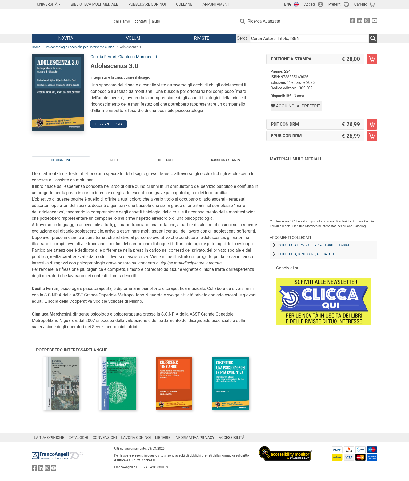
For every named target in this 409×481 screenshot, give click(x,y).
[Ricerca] (373, 38)
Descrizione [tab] (61, 160)
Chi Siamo (122, 21)
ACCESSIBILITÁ (231, 438)
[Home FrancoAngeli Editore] (67, 21)
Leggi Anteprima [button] (108, 124)
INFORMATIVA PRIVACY (195, 438)
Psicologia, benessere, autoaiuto (306, 254)
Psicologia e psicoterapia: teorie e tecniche (315, 245)
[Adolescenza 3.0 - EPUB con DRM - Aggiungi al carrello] (372, 136)
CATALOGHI (78, 438)
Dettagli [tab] (165, 160)
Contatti (140, 21)
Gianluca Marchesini (137, 56)
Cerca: (243, 38)
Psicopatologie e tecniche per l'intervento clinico (80, 47)
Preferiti (335, 4)
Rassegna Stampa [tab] (226, 160)
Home (36, 47)
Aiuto (156, 21)
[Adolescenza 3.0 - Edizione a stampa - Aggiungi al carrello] (372, 59)
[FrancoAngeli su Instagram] (367, 21)
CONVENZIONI (105, 438)
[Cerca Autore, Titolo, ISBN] (309, 38)
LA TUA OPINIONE (49, 438)
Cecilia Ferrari (103, 56)
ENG (287, 4)
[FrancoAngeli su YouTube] (374, 21)
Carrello (360, 4)
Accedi (310, 4)
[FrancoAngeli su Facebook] (352, 21)
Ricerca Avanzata (264, 21)
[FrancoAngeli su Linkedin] (359, 21)
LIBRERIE (162, 438)
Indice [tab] (114, 160)
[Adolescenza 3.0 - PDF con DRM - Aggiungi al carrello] (372, 124)
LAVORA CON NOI (136, 438)
